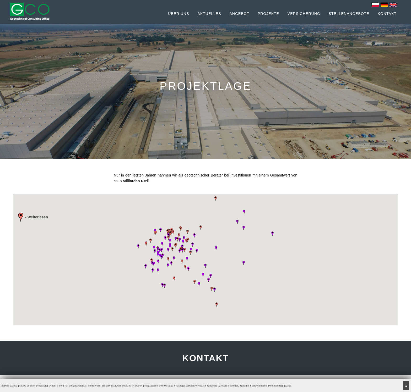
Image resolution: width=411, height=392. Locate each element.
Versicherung (304, 14)
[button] (181, 229)
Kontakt (387, 14)
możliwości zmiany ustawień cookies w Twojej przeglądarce (123, 385)
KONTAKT (205, 358)
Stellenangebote (349, 14)
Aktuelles (209, 14)
